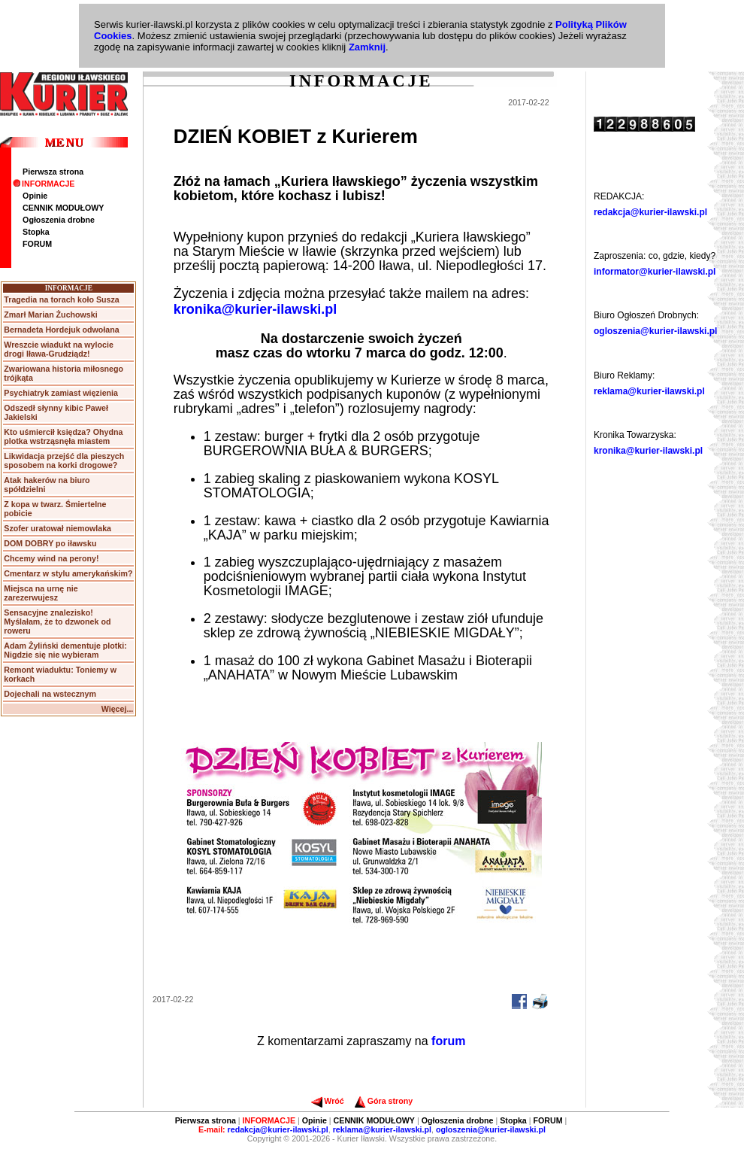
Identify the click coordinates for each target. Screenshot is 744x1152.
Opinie (35, 195)
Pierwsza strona (53, 171)
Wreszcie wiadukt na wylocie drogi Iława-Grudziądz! (58, 349)
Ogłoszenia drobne (59, 219)
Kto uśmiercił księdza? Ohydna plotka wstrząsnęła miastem (63, 436)
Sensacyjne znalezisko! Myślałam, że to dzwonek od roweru (57, 621)
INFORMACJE (43, 183)
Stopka (36, 231)
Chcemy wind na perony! (51, 558)
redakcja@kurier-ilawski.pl (650, 212)
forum (448, 1041)
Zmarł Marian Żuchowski (50, 314)
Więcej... (117, 708)
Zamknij (367, 47)
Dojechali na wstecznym (50, 693)
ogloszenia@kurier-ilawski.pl (655, 331)
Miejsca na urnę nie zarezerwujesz (40, 593)
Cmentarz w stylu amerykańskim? (68, 573)
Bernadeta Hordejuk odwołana (61, 329)
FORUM (37, 243)
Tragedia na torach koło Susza (61, 299)
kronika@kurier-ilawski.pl (255, 309)
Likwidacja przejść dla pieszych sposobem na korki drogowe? (64, 460)
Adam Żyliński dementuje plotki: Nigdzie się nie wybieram (65, 650)
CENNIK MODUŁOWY (63, 207)
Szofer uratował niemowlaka (57, 528)
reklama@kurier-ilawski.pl (649, 391)
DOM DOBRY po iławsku (50, 543)
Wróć (327, 1100)
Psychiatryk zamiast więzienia (61, 392)
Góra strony (384, 1100)
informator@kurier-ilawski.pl (654, 271)
